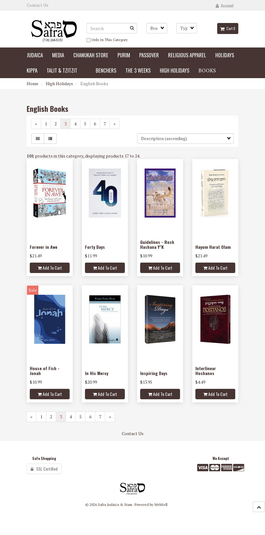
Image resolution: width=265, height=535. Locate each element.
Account (225, 5)
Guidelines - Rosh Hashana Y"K (157, 244)
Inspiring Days (153, 373)
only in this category (107, 40)
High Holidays (59, 83)
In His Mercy (96, 373)
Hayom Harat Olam (213, 247)
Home (32, 83)
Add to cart (50, 267)
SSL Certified (44, 468)
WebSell (160, 504)
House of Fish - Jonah (45, 370)
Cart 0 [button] (227, 28)
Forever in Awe (43, 247)
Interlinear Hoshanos (205, 370)
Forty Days (95, 247)
